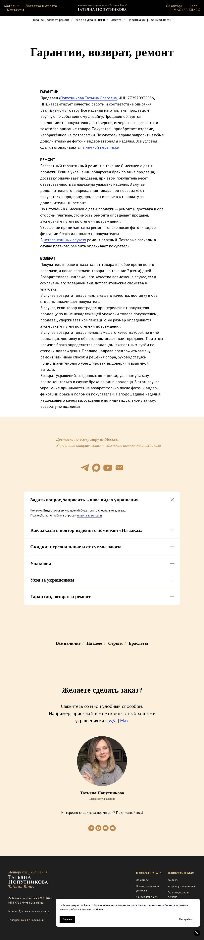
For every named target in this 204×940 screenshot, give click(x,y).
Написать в (145, 873)
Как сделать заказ (147, 897)
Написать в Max (181, 873)
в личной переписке (100, 147)
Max (124, 720)
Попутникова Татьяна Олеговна (88, 98)
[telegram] (84, 468)
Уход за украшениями (90, 20)
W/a (158, 873)
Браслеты (138, 643)
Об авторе (174, 6)
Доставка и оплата (41, 6)
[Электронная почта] (119, 468)
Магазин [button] (11, 6)
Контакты (15, 10)
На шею (94, 643)
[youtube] (108, 468)
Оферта (116, 20)
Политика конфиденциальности (149, 20)
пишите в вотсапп (89, 515)
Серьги (115, 643)
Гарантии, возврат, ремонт (51, 20)
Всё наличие (68, 643)
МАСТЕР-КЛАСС (187, 10)
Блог (193, 6)
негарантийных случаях (65, 239)
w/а (113, 720)
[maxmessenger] (96, 468)
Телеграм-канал (18, 920)
